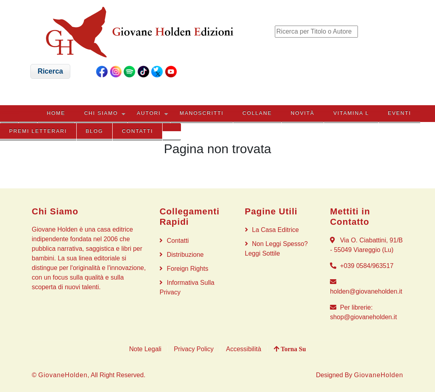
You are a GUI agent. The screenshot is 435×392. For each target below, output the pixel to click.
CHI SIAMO (101, 113)
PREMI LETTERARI (38, 131)
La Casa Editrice (275, 229)
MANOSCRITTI (202, 113)
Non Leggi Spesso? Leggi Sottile (276, 248)
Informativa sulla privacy (186, 287)
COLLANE (257, 113)
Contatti (137, 131)
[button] (50, 71)
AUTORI (149, 113)
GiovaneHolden (62, 375)
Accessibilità (243, 349)
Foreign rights (187, 268)
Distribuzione (185, 254)
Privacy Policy (194, 349)
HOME (56, 113)
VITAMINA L (351, 113)
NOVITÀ (303, 113)
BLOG (94, 131)
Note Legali (145, 349)
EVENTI (399, 113)
